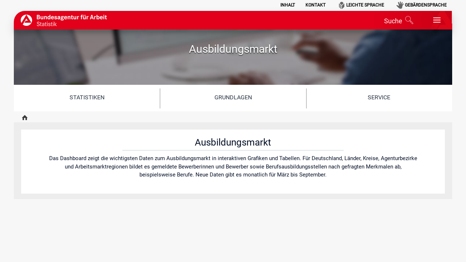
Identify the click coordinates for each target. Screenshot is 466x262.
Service (379, 97)
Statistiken (87, 97)
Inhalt (287, 5)
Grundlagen (233, 97)
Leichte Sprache (365, 5)
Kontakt (315, 5)
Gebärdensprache (426, 5)
